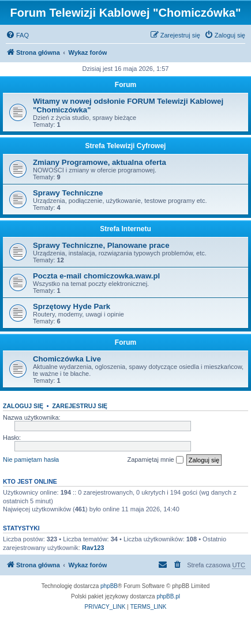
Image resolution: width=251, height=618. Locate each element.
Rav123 (93, 547)
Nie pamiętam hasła (31, 459)
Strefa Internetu (125, 229)
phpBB (109, 586)
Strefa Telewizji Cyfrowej (125, 146)
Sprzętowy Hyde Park (71, 306)
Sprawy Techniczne (68, 193)
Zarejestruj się (79, 405)
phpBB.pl (168, 596)
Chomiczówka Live (67, 359)
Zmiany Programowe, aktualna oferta (99, 162)
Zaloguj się (23, 405)
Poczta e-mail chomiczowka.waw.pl (96, 276)
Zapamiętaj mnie (155, 460)
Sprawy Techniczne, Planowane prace (101, 245)
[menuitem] (17, 35)
